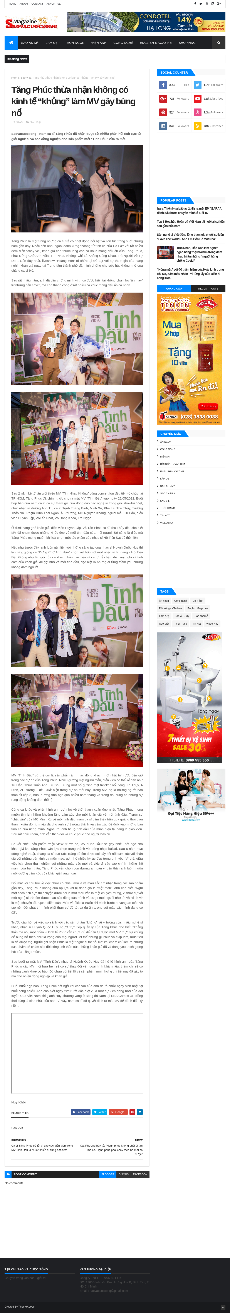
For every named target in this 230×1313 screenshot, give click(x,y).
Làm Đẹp (53, 42)
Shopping (187, 42)
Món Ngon (76, 42)
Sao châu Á (167, 493)
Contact (37, 3)
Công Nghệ (123, 42)
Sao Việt (26, 78)
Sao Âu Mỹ (30, 42)
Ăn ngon (165, 441)
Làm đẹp (165, 478)
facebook (140, 1174)
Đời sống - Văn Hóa (172, 464)
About (24, 3)
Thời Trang (167, 508)
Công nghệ (167, 449)
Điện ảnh (165, 456)
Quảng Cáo (174, 288)
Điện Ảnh (98, 42)
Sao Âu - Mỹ (167, 486)
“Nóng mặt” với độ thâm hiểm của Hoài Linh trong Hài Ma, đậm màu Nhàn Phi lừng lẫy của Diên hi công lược (190, 274)
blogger (107, 1174)
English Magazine (156, 42)
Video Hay (166, 523)
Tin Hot (165, 515)
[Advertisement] (191, 165)
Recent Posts (208, 288)
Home (12, 3)
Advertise (54, 3)
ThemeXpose (26, 1306)
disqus (124, 1174)
